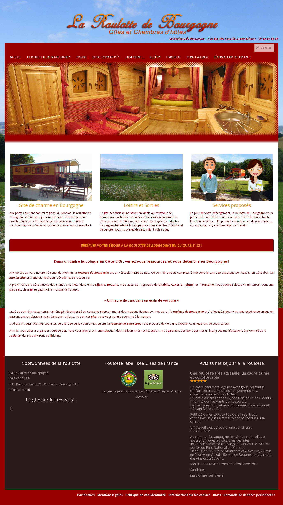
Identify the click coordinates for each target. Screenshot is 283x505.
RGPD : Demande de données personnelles (244, 495)
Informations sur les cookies (189, 495)
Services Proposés (106, 57)
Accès (155, 57)
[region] (141, 98)
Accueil (15, 57)
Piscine (82, 57)
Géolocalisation (19, 390)
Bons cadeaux (197, 57)
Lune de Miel (134, 57)
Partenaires (86, 495)
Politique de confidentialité (146, 495)
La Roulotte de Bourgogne (48, 57)
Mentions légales (110, 495)
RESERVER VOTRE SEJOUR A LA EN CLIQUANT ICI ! (141, 245)
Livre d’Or (173, 57)
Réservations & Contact (232, 57)
